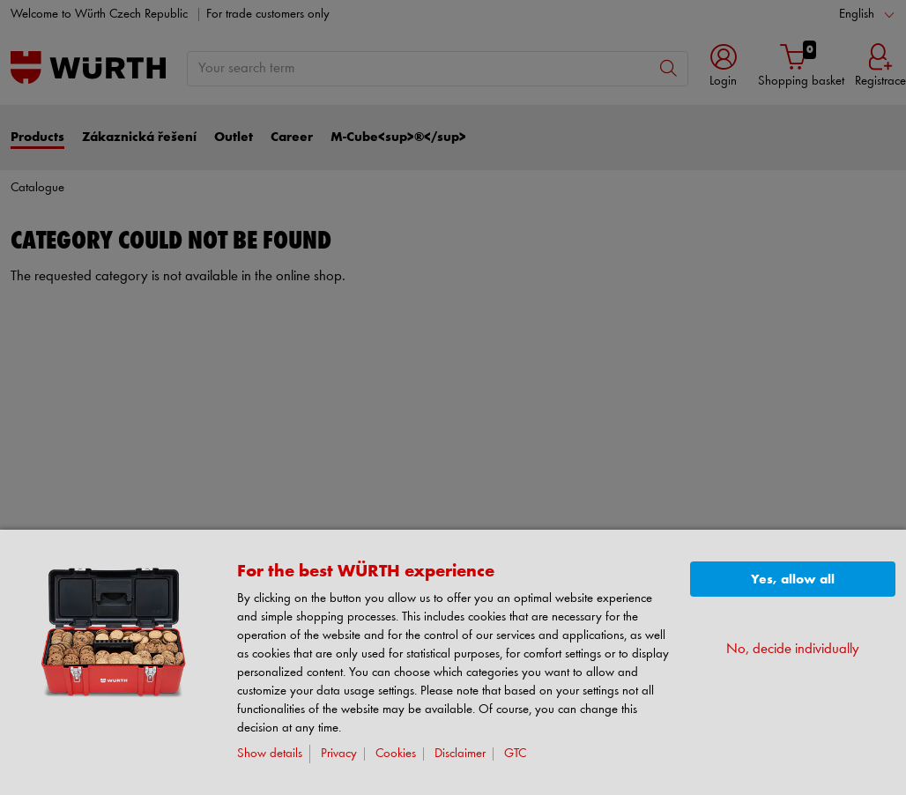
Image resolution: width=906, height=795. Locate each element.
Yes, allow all (793, 579)
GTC (515, 754)
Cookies (395, 754)
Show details (269, 754)
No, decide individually (792, 649)
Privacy (339, 754)
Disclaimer (460, 754)
